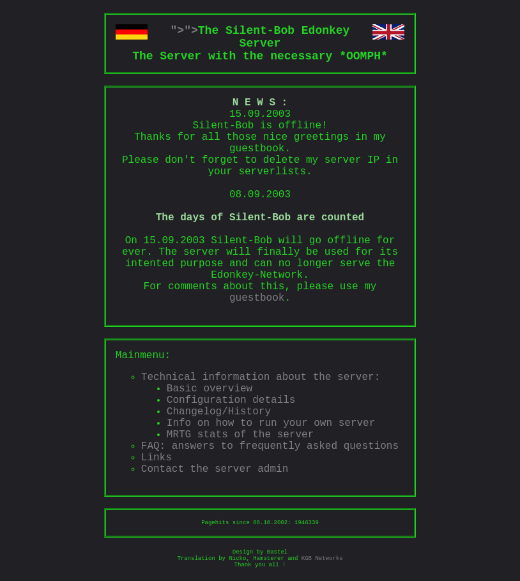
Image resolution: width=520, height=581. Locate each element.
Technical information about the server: (260, 377)
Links (156, 458)
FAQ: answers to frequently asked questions (270, 446)
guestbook (256, 298)
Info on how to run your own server (271, 423)
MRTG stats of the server (240, 435)
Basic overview (209, 389)
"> (178, 30)
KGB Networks (322, 558)
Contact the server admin (214, 469)
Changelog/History (219, 412)
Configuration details (231, 400)
